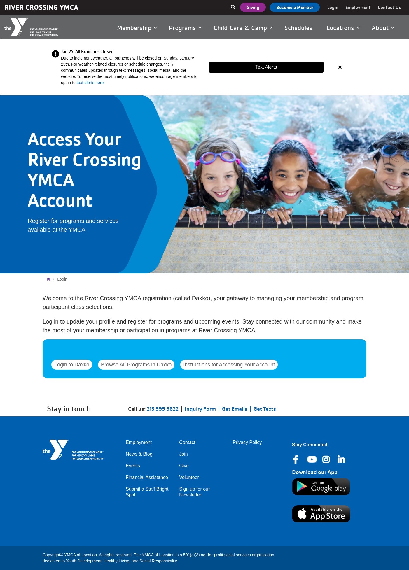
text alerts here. (91, 82)
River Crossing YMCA (41, 7)
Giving (253, 7)
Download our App (315, 472)
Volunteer (189, 477)
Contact (187, 442)
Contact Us (389, 7)
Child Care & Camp (243, 28)
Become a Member (294, 7)
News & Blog (139, 454)
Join (183, 454)
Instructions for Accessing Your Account (229, 365)
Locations (343, 28)
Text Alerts (266, 66)
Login (332, 7)
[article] (204, 67)
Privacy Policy (247, 442)
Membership (137, 28)
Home (50, 279)
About (383, 28)
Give (184, 465)
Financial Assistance (147, 477)
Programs (185, 28)
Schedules (299, 28)
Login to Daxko (71, 365)
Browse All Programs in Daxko (136, 365)
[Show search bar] (233, 7)
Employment (358, 7)
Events (133, 465)
